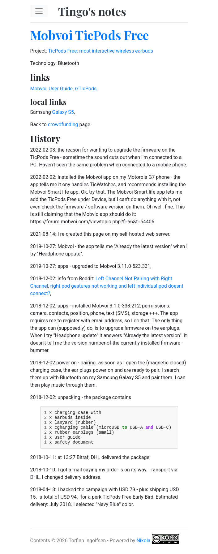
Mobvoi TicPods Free (89, 35)
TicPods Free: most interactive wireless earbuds (100, 51)
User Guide (61, 89)
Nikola (143, 547)
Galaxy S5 (63, 112)
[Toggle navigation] (39, 11)
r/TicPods (85, 89)
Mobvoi (38, 89)
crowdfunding (63, 124)
